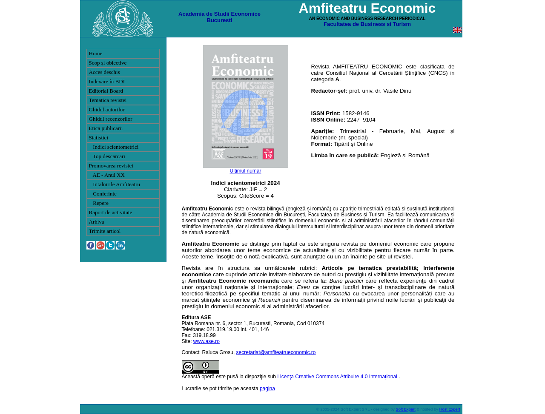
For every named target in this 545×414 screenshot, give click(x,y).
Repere (99, 203)
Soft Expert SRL (354, 409)
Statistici (99, 137)
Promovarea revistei (111, 165)
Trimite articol (105, 231)
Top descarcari (107, 156)
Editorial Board (106, 91)
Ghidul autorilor (107, 109)
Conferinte (103, 193)
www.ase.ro (206, 341)
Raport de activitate (110, 212)
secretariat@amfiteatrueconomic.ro (276, 352)
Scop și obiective (108, 63)
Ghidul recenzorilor (110, 119)
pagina (267, 388)
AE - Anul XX (107, 175)
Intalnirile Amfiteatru (115, 184)
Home (96, 53)
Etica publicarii (106, 128)
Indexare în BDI (107, 81)
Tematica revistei (108, 100)
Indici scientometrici (114, 147)
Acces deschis (104, 72)
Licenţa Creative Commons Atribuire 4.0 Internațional (338, 377)
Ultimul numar (245, 171)
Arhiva (96, 221)
